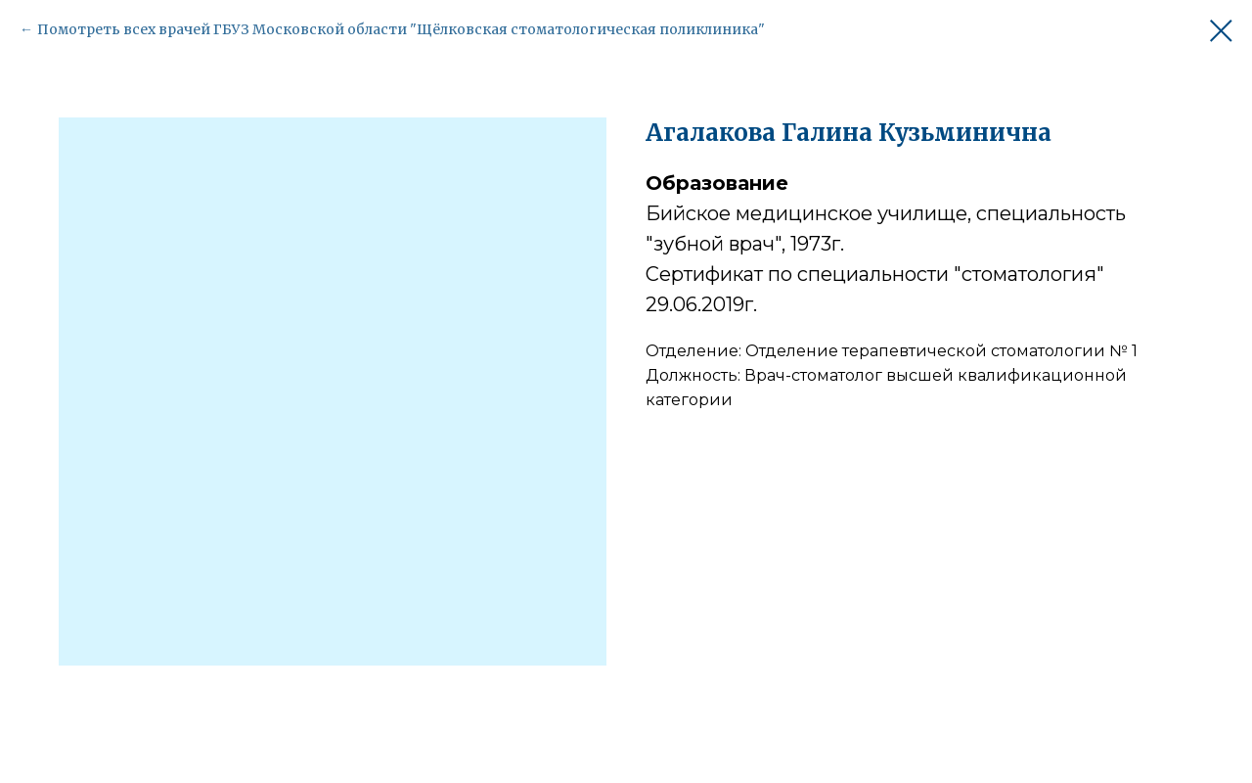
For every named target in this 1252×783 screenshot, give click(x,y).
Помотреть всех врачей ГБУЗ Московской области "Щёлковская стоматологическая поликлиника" (401, 29)
